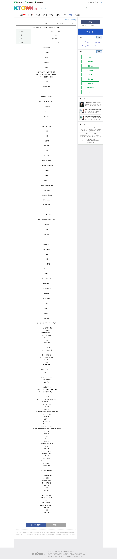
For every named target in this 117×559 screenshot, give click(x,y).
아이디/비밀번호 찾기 (93, 25)
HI (93, 46)
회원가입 (84, 25)
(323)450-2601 (79, 553)
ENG (97, 2)
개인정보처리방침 (58, 551)
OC (88, 42)
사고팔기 (78, 15)
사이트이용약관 (50, 551)
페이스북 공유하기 (36, 525)
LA (82, 42)
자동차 (58, 15)
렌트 (70, 15)
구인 (65, 15)
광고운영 (72, 551)
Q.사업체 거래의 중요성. (90, 139)
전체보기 (99, 37)
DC (99, 42)
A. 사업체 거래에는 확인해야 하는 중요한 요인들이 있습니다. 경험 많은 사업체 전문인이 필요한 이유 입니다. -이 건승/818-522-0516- (90, 131)
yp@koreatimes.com (80, 554)
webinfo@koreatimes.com (63, 554)
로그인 (90, 22)
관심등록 (73, 20)
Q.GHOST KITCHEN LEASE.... (90, 133)
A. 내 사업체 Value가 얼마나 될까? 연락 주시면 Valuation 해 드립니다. (90, 141)
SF (82, 46)
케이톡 (30, 15)
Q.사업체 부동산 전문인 (90, 128)
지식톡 (45, 15)
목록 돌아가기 (56, 525)
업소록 (38, 15)
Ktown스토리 (19, 15)
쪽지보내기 (67, 20)
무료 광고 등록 (90, 32)
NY (93, 42)
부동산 (51, 15)
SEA (88, 46)
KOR (101, 2)
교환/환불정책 (66, 551)
